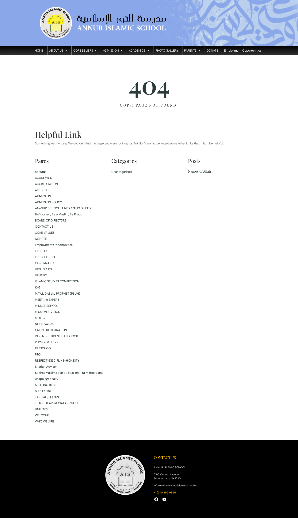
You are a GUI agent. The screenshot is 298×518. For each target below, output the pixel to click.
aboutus (40, 172)
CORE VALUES (45, 233)
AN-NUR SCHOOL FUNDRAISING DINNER (63, 208)
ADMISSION (113, 50)
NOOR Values (44, 324)
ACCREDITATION (46, 184)
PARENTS (192, 50)
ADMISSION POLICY (48, 202)
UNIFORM (41, 409)
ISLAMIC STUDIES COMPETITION (57, 281)
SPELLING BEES (45, 385)
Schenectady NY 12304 (168, 478)
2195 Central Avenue (166, 474)
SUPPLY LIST (43, 391)
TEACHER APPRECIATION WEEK (56, 403)
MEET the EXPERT (47, 300)
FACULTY (41, 251)
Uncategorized (121, 172)
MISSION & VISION (47, 312)
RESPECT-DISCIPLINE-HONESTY (57, 361)
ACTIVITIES (42, 190)
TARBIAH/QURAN (47, 397)
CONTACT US (44, 227)
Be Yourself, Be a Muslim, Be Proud (58, 214)
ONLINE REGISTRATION (51, 330)
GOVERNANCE (45, 263)
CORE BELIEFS (85, 50)
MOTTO (40, 318)
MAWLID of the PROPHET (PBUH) (57, 294)
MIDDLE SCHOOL (46, 306)
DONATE (212, 51)
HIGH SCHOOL (45, 269)
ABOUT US (58, 50)
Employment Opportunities (243, 51)
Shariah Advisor (46, 367)
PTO (37, 354)
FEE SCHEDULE (45, 257)
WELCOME (42, 415)
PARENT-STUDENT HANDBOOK (56, 336)
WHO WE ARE (44, 421)
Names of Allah (199, 171)
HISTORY (41, 275)
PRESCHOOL (43, 348)
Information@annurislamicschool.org (176, 485)
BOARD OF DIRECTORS (51, 220)
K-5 (37, 287)
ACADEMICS (139, 50)
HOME (39, 51)
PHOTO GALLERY (166, 51)
